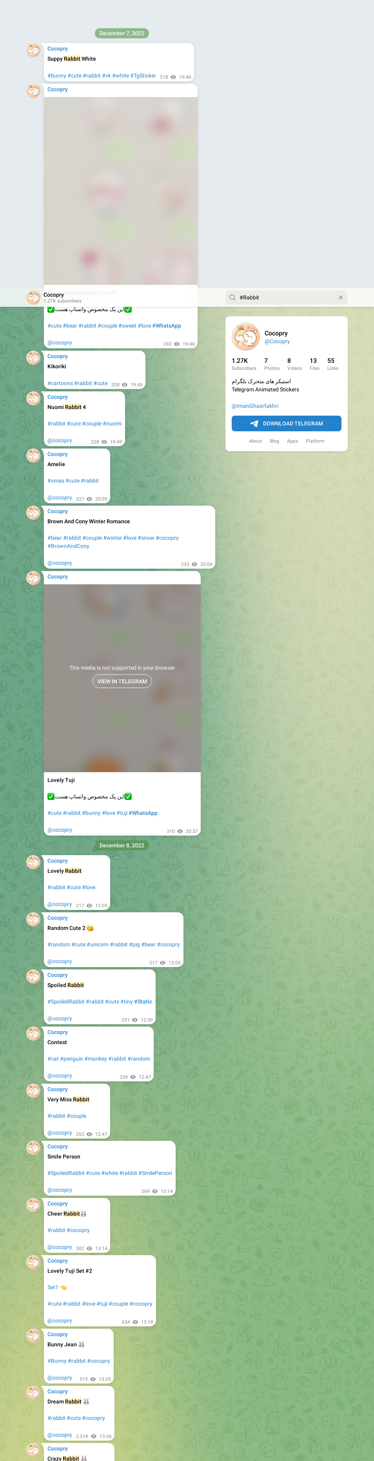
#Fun (73, 1187)
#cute (54, 37)
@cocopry (59, 54)
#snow (146, 250)
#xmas (55, 192)
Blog (274, 153)
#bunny (91, 525)
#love (144, 37)
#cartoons (60, 95)
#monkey (95, 770)
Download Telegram (286, 135)
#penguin (71, 770)
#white (109, 885)
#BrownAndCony (68, 258)
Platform (315, 153)
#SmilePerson (155, 885)
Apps (292, 153)
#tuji (121, 525)
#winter (112, 250)
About (255, 153)
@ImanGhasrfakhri (255, 118)
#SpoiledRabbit (66, 713)
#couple (107, 37)
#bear (70, 37)
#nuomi (112, 135)
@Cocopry (277, 53)
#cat (53, 770)
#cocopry (167, 250)
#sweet (127, 37)
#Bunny (57, 1073)
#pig (134, 656)
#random (58, 656)
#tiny (126, 713)
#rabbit (87, 37)
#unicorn (98, 656)
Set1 (52, 999)
